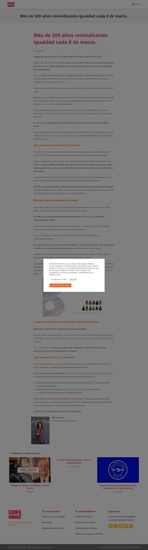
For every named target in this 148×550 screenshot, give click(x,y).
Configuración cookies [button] (59, 279)
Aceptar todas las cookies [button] (60, 285)
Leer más (73, 279)
